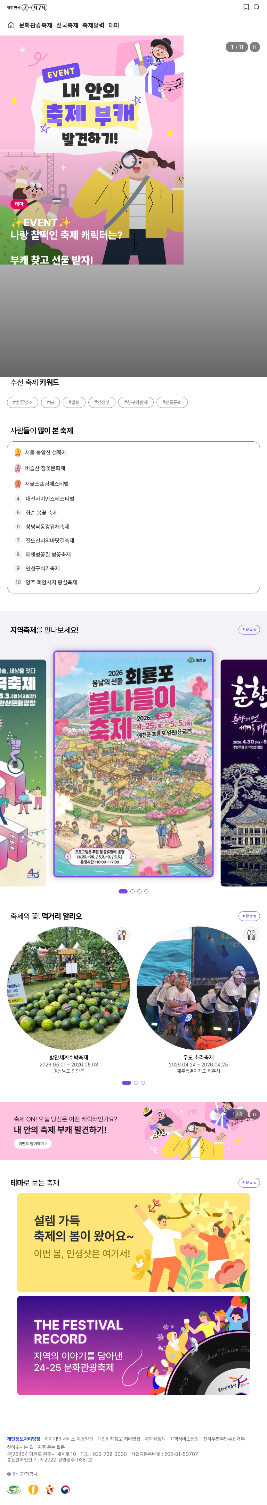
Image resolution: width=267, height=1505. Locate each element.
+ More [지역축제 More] (249, 629)
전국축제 (67, 25)
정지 (255, 47)
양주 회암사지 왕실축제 (51, 582)
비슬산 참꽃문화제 (45, 468)
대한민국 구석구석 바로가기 (27, 7)
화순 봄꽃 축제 (42, 513)
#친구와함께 (136, 402)
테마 (114, 25)
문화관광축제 (35, 25)
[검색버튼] (256, 6)
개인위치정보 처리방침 (118, 1439)
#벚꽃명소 (22, 402)
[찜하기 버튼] (246, 6)
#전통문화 (172, 402)
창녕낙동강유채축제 (48, 526)
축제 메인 (11, 25)
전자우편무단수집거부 (224, 1439)
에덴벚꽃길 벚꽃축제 (48, 554)
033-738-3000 (110, 1454)
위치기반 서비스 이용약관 (68, 1439)
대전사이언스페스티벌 (50, 499)
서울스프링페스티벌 (47, 484)
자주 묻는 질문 (51, 1447)
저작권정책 (155, 1439)
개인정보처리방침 (23, 1439)
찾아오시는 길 (20, 1447)
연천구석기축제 (43, 568)
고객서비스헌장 (184, 1439)
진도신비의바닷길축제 (50, 540)
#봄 (50, 402)
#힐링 (74, 402)
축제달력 (93, 25)
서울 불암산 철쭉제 (46, 452)
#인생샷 (102, 402)
